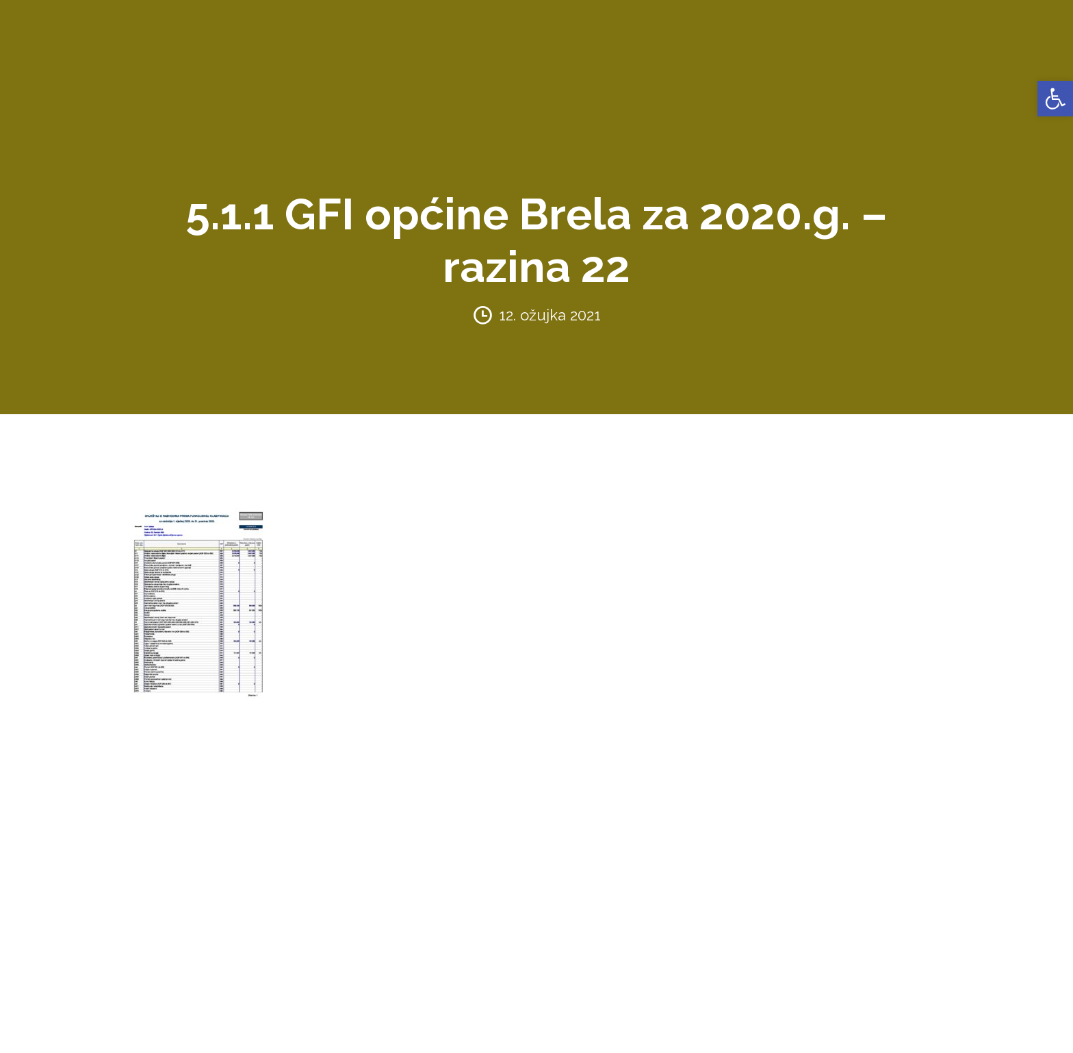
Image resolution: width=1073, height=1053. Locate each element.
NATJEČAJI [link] (732, 20)
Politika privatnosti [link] (172, 1034)
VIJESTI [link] (1004, 20)
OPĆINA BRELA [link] (176, 20)
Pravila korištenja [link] (269, 1034)
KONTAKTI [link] (944, 20)
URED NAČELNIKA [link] (277, 20)
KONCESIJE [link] (525, 20)
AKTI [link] (471, 20)
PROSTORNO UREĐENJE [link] (839, 20)
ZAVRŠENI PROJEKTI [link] (392, 20)
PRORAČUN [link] (661, 20)
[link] (1055, 98)
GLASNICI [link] (592, 20)
